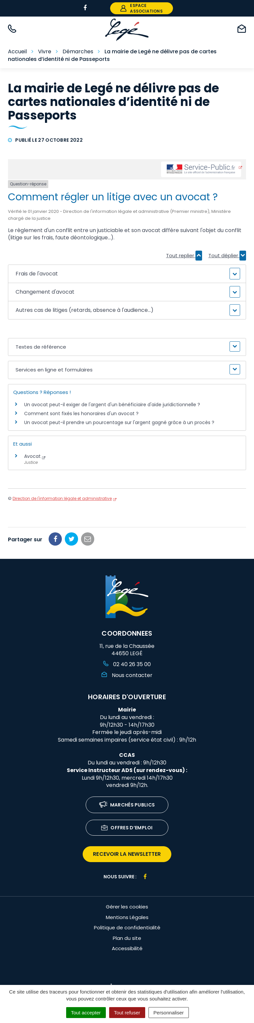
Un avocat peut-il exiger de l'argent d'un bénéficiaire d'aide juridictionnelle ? (112, 404)
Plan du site (127, 938)
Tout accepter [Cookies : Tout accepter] (86, 1012)
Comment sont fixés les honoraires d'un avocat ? (81, 413)
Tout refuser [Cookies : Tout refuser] (127, 1012)
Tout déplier (227, 256)
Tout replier (184, 256)
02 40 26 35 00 (127, 664)
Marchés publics (127, 805)
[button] (127, 274)
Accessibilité (127, 948)
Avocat (32, 456)
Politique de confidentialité (127, 927)
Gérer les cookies (127, 906)
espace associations (141, 8)
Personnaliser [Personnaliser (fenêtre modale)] (168, 1012)
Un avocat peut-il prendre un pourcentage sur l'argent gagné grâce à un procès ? (119, 422)
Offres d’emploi (127, 828)
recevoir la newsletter (127, 854)
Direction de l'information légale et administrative (62, 498)
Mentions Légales (127, 917)
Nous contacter (127, 675)
